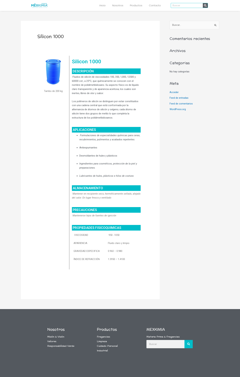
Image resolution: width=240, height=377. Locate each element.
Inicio (103, 5)
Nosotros (117, 5)
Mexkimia (155, 329)
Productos (136, 5)
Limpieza (102, 341)
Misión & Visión (55, 337)
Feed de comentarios (181, 103)
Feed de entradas (179, 97)
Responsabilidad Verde (60, 346)
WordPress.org (178, 108)
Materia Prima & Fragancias (163, 337)
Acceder (174, 92)
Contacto (155, 5)
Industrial (102, 351)
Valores (51, 341)
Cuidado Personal (107, 346)
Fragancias (103, 337)
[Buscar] (205, 5)
